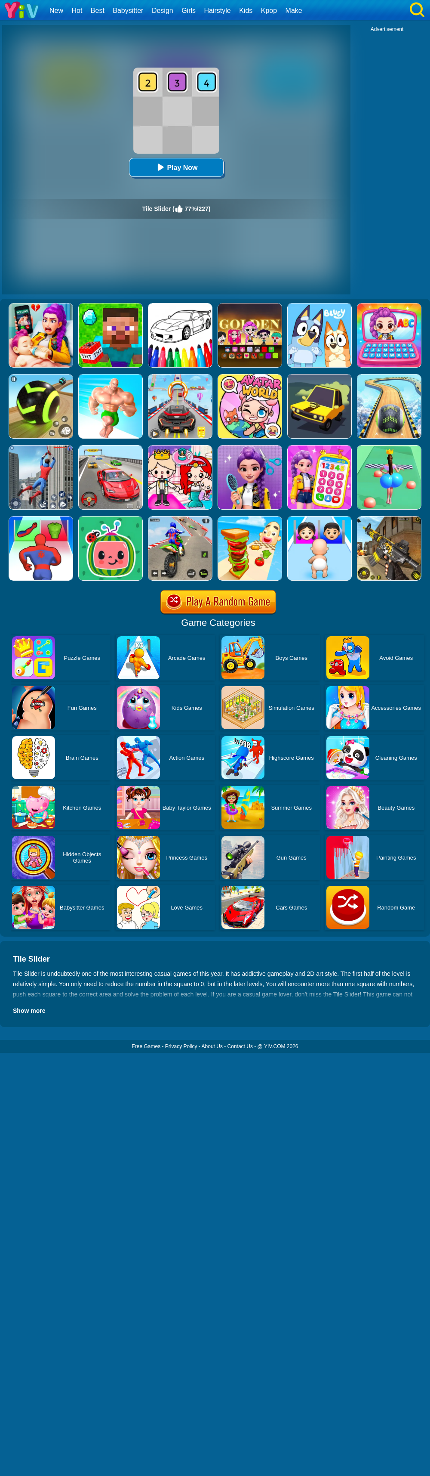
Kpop (269, 10)
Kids (245, 10)
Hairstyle (217, 10)
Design (162, 10)
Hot (76, 10)
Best (97, 10)
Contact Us (240, 1046)
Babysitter (128, 10)
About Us (212, 1046)
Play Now (176, 167)
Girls (188, 10)
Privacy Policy (181, 1046)
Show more (29, 1010)
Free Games (146, 1046)
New (56, 10)
